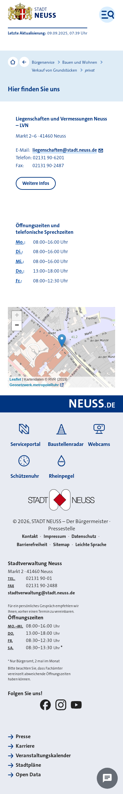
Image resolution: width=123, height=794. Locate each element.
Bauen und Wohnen (79, 62)
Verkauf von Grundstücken (54, 70)
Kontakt (30, 536)
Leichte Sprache (90, 544)
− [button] (17, 326)
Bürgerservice (43, 62)
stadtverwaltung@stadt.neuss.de (41, 593)
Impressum (55, 536)
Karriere (25, 745)
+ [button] (17, 316)
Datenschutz (84, 536)
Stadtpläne (28, 764)
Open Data (28, 774)
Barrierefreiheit (32, 544)
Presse (23, 736)
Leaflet (15, 379)
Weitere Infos (35, 183)
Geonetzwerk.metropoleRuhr (34, 385)
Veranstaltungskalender (43, 755)
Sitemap (61, 544)
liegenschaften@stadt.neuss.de (64, 150)
